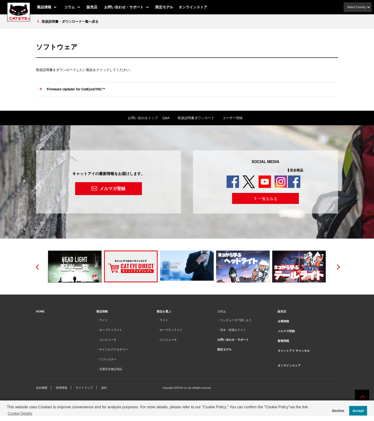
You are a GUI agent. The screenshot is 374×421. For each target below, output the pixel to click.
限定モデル (164, 7)
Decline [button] (338, 411)
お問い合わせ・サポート (124, 7)
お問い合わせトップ (143, 118)
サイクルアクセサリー (113, 349)
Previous (37, 266)
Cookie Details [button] (20, 413)
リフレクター (107, 359)
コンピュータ (107, 339)
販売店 (92, 7)
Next (337, 266)
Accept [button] (358, 411)
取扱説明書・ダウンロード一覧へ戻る (70, 21)
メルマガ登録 (112, 188)
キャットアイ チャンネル (294, 350)
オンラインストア (193, 7)
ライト (103, 320)
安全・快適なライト (233, 330)
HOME (40, 311)
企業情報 (283, 321)
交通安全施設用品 (110, 369)
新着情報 (283, 341)
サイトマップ (84, 387)
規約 (104, 387)
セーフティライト (110, 330)
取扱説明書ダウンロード (196, 118)
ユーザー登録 (233, 118)
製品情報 (44, 7)
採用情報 (61, 387)
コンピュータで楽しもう (236, 320)
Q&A (166, 118)
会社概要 (41, 387)
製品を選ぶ (164, 311)
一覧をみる (265, 198)
